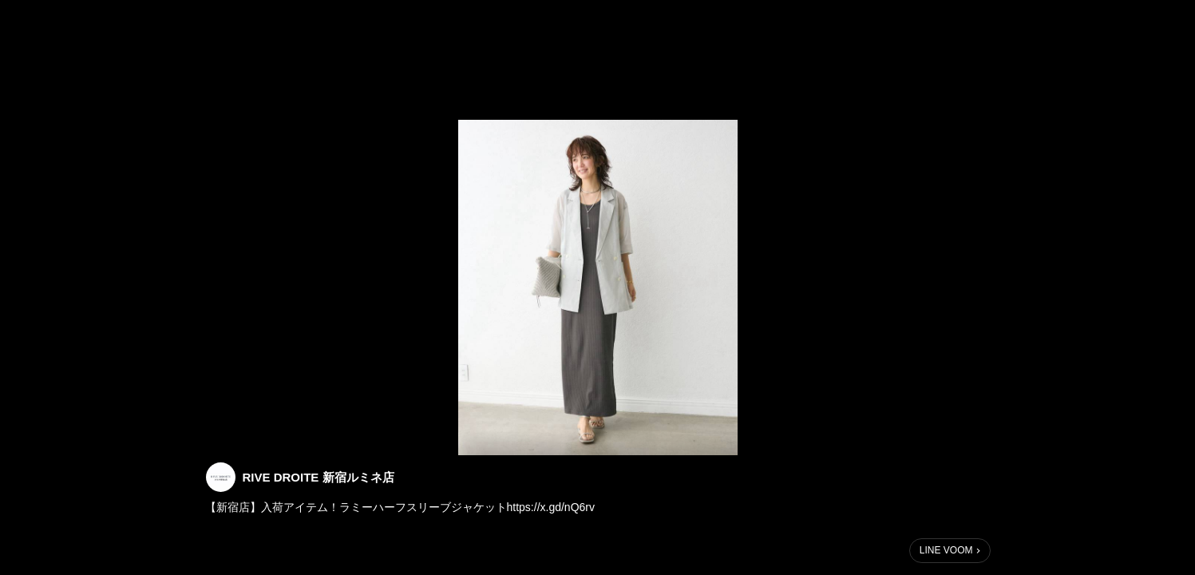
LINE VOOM (946, 550)
